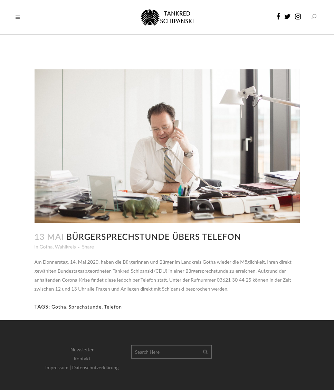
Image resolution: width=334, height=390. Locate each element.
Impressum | (58, 367)
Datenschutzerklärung (95, 367)
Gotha (46, 247)
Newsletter (82, 349)
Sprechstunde (85, 307)
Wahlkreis (65, 247)
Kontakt (82, 358)
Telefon (113, 307)
